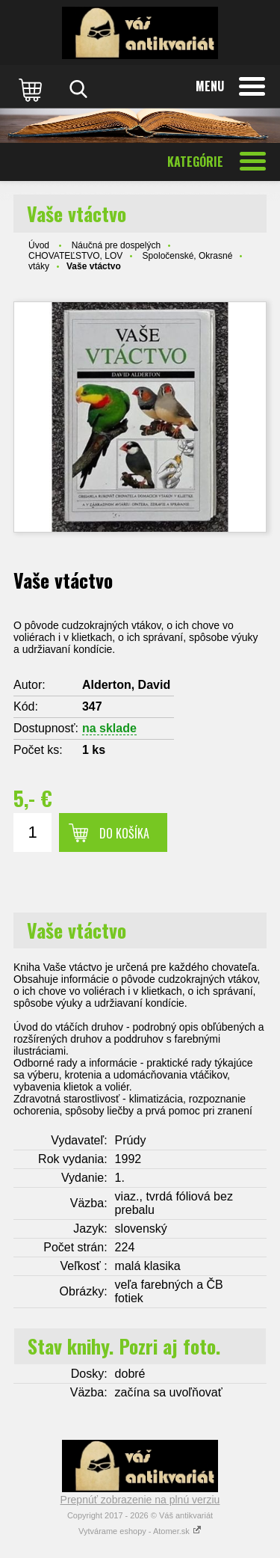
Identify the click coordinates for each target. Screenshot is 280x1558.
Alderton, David (126, 684)
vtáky (38, 266)
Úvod (38, 245)
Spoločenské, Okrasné (188, 256)
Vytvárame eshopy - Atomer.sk (140, 1531)
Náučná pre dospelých (116, 245)
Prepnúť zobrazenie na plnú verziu (140, 1500)
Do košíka (124, 833)
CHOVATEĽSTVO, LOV (75, 256)
